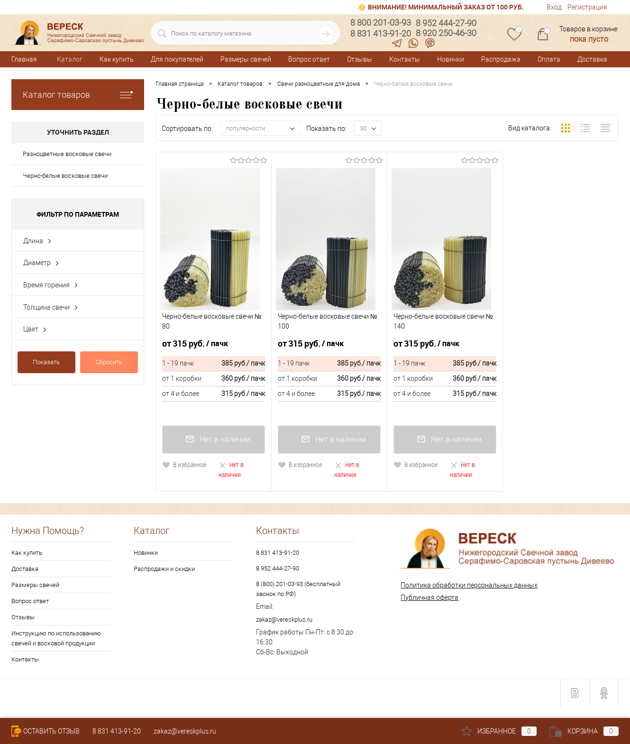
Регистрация (587, 7)
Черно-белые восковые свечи (65, 175)
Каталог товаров (78, 94)
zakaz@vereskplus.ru (284, 619)
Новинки (450, 59)
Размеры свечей (245, 59)
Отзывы (359, 59)
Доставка (592, 59)
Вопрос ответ (309, 59)
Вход (554, 7)
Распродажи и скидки (164, 568)
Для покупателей (177, 59)
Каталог (69, 59)
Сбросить (109, 362)
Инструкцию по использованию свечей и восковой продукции (56, 638)
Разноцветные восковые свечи (67, 153)
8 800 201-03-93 (380, 23)
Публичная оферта (429, 597)
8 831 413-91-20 (277, 552)
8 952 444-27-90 (277, 568)
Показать (46, 362)
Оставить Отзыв (45, 731)
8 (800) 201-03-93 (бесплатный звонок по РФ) (298, 588)
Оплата (549, 59)
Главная (24, 59)
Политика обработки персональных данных (469, 585)
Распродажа (500, 59)
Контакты (404, 59)
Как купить (117, 59)
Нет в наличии (231, 469)
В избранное (184, 464)
